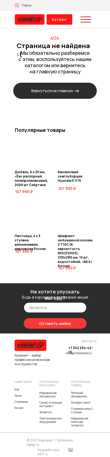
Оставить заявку (55, 323)
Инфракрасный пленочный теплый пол (79, 421)
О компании (21, 402)
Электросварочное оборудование (50, 420)
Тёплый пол (45, 412)
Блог (17, 389)
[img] (29, 19)
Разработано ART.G (48, 452)
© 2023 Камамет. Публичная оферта (50, 442)
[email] (55, 307)
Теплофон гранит (81, 402)
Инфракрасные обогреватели (48, 394)
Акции (18, 395)
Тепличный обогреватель (79, 394)
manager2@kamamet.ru (79, 353)
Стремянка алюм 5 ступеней (82, 410)
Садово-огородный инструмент (50, 404)
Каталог (59, 19)
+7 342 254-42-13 (80, 350)
